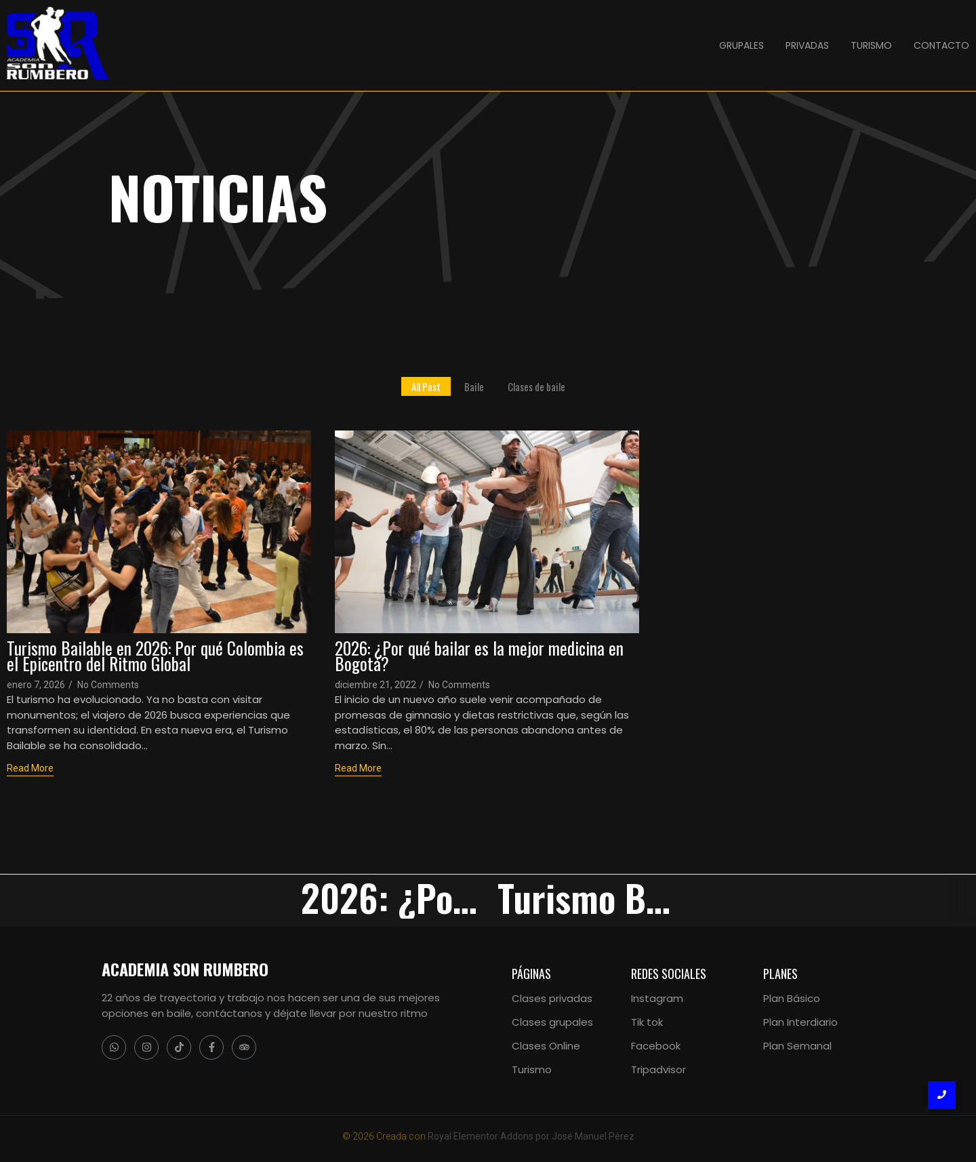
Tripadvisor (658, 1069)
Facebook (655, 1046)
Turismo (532, 1069)
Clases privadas (552, 998)
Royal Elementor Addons (480, 1136)
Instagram (657, 998)
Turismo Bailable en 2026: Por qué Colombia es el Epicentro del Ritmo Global (155, 655)
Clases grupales (552, 1022)
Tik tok (647, 1022)
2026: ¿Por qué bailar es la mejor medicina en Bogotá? (479, 655)
